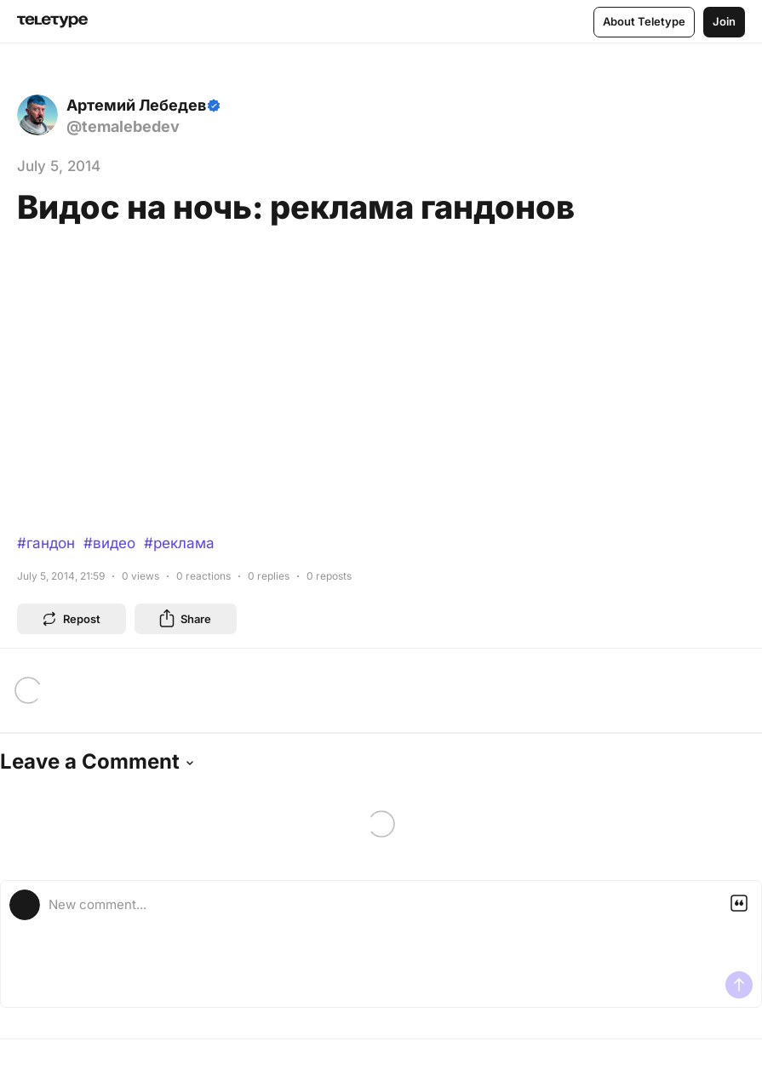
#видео (109, 543)
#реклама (179, 543)
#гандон (46, 543)
